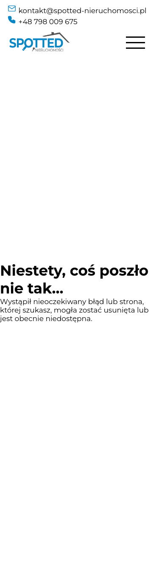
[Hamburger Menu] (135, 43)
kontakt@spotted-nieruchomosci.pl (82, 10)
